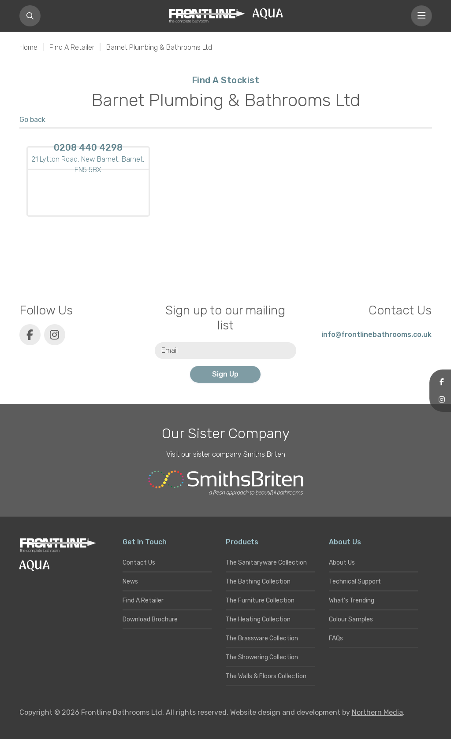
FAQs (336, 638)
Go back (32, 119)
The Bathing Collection (258, 581)
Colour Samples (351, 619)
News (130, 581)
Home (28, 47)
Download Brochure (150, 619)
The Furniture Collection (260, 600)
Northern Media (377, 712)
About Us (342, 562)
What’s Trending (351, 600)
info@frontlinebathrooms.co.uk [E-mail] (376, 334)
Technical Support (355, 581)
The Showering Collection (262, 657)
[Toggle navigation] (421, 15)
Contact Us (139, 562)
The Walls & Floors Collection (266, 676)
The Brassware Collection (262, 638)
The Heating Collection (258, 619)
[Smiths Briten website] (225, 483)
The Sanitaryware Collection (266, 562)
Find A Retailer (71, 47)
